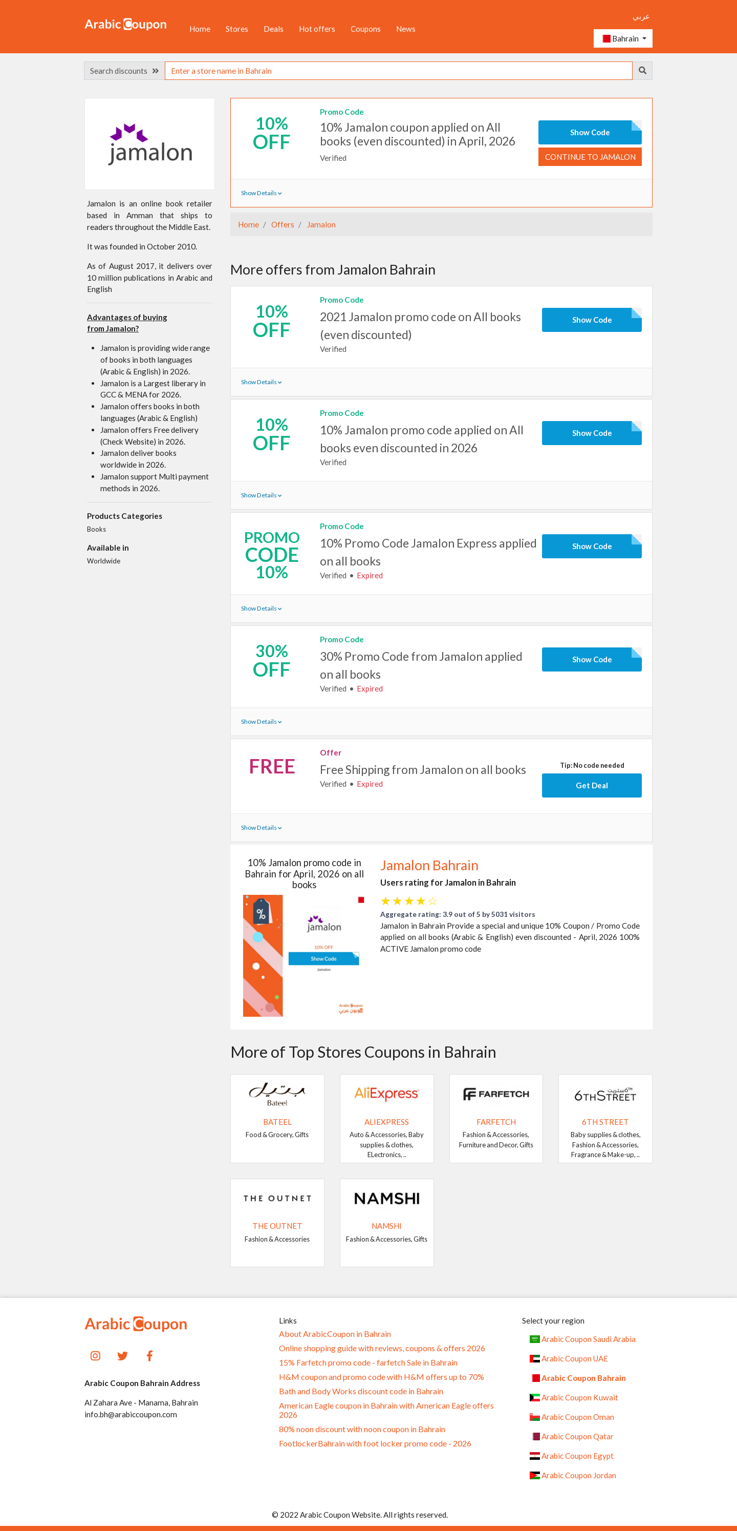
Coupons (366, 28)
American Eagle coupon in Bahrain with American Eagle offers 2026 (386, 1410)
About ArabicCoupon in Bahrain (335, 1333)
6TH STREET (605, 1121)
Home (199, 28)
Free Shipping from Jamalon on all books (423, 769)
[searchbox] (399, 70)
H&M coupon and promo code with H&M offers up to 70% (381, 1376)
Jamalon (321, 224)
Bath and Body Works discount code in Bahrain (361, 1391)
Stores (237, 28)
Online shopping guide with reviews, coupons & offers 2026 (382, 1348)
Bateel (277, 1121)
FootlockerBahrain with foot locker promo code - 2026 (375, 1443)
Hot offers (317, 28)
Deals (274, 28)
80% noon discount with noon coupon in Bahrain (362, 1429)
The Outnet (277, 1225)
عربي (641, 15)
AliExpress (386, 1121)
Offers (282, 224)
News (406, 28)
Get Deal (592, 785)
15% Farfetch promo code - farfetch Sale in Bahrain (368, 1362)
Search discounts (124, 70)
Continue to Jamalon (590, 156)
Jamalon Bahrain (429, 865)
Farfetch (496, 1121)
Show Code (590, 132)
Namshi (387, 1225)
